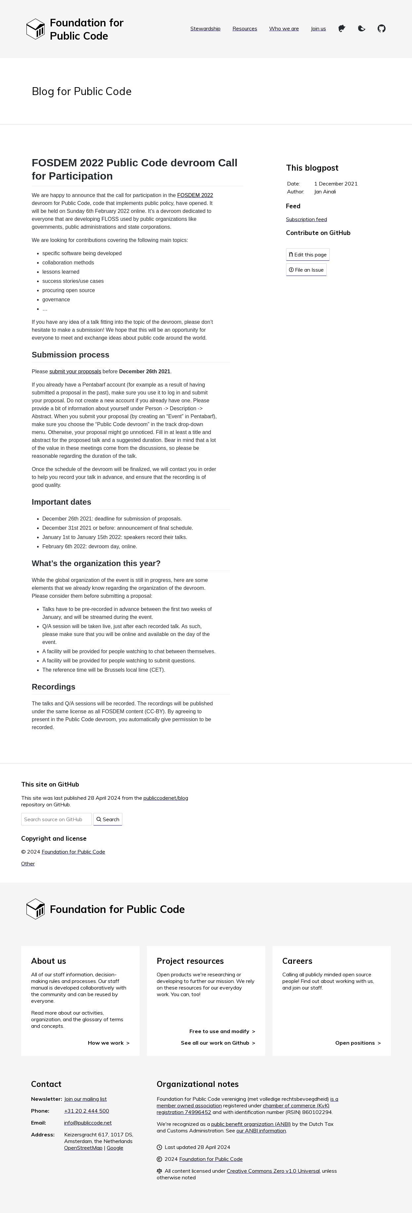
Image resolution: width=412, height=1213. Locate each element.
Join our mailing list (85, 1098)
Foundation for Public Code (73, 851)
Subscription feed (306, 219)
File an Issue (306, 269)
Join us (318, 28)
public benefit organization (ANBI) (251, 1124)
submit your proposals (75, 371)
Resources (244, 28)
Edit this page (308, 254)
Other (28, 863)
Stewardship (205, 28)
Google (115, 1147)
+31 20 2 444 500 (86, 1110)
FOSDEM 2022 (195, 195)
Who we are (284, 28)
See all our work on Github (215, 1042)
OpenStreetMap (83, 1147)
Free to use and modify (219, 1031)
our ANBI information (261, 1130)
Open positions (355, 1042)
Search (107, 819)
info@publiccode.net (88, 1122)
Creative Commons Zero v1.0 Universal (273, 1170)
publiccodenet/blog (166, 797)
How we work (106, 1042)
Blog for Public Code (82, 91)
